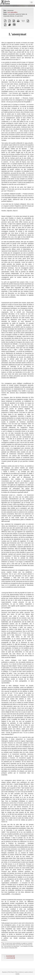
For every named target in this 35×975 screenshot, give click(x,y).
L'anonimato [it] (10, 958)
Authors (21, 972)
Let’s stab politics (12, 12)
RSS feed (11, 972)
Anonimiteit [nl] (10, 956)
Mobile (17, 974)
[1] (6, 234)
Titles (16, 972)
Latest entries (28, 972)
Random (4, 972)
